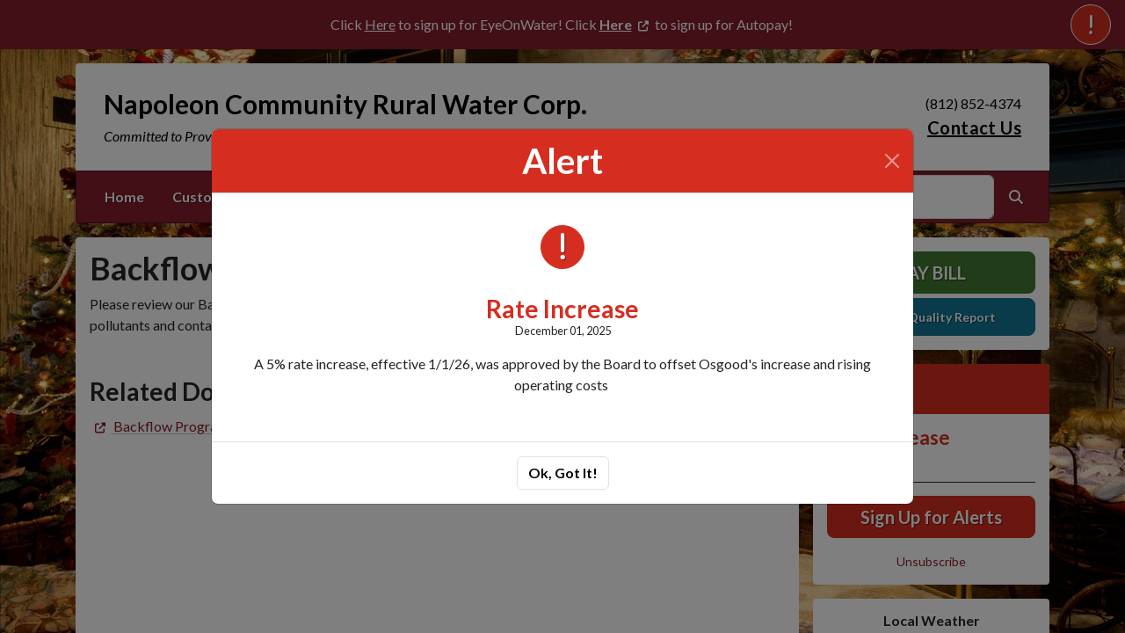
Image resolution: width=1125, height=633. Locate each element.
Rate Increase (562, 309)
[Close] (892, 161)
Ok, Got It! (563, 472)
